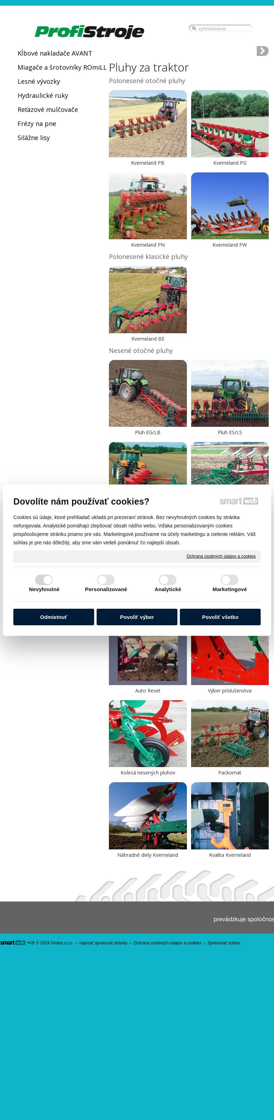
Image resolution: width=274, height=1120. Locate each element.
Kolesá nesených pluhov (147, 772)
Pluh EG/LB (148, 432)
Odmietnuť (53, 617)
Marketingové (230, 589)
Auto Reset (148, 690)
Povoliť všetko (220, 617)
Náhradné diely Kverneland (147, 855)
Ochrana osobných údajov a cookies (221, 555)
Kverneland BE (147, 338)
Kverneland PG (230, 162)
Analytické (168, 589)
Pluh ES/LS (230, 432)
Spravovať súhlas (224, 943)
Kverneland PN (148, 244)
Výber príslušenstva (230, 690)
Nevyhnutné (44, 589)
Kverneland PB (147, 162)
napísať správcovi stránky (103, 943)
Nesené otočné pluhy (141, 350)
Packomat (229, 772)
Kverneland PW (230, 244)
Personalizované (106, 589)
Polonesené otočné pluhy (147, 80)
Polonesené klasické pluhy (148, 256)
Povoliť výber (137, 617)
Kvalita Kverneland (230, 855)
